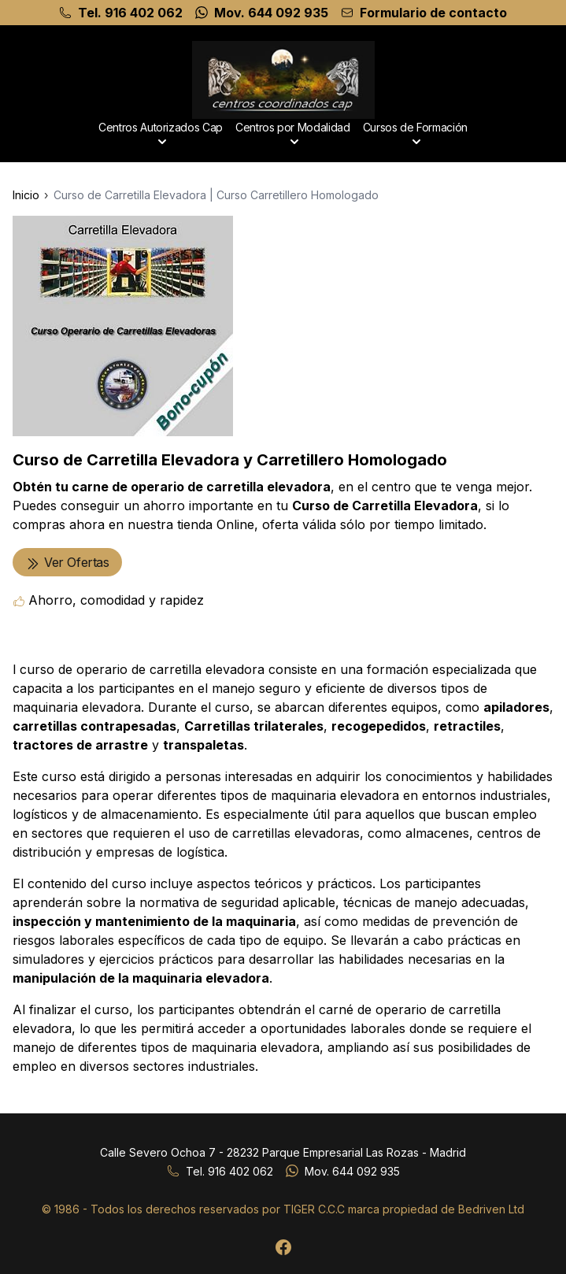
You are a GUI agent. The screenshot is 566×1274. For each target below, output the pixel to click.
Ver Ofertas (67, 563)
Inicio (26, 195)
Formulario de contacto (433, 12)
